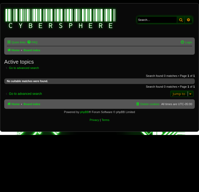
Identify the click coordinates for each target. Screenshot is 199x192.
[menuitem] (32, 42)
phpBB (84, 112)
